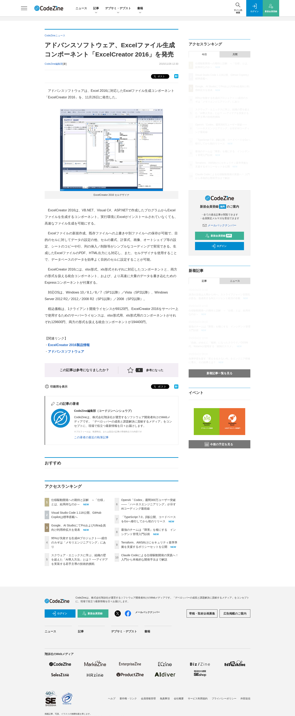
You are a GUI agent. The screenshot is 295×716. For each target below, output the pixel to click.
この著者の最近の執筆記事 (91, 437)
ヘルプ (111, 698)
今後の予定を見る (219, 444)
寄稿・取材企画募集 (202, 613)
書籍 (140, 8)
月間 (234, 54)
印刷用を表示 (56, 386)
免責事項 (165, 698)
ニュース (81, 8)
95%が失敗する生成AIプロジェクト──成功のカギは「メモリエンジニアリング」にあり (79, 542)
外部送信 (245, 698)
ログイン (218, 246)
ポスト (159, 76)
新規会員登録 (218, 236)
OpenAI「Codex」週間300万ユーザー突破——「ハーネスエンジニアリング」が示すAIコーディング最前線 (148, 504)
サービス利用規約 (198, 698)
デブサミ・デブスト (118, 8)
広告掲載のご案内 (234, 613)
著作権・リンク (128, 698)
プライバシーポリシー (224, 698)
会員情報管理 (148, 698)
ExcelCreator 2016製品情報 (69, 345)
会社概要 (179, 698)
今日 (204, 54)
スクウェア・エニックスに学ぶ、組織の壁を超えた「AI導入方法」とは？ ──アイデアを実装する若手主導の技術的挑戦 (79, 559)
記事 (96, 8)
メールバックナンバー (219, 225)
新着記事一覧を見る (219, 373)
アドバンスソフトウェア (66, 351)
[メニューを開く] (24, 8)
